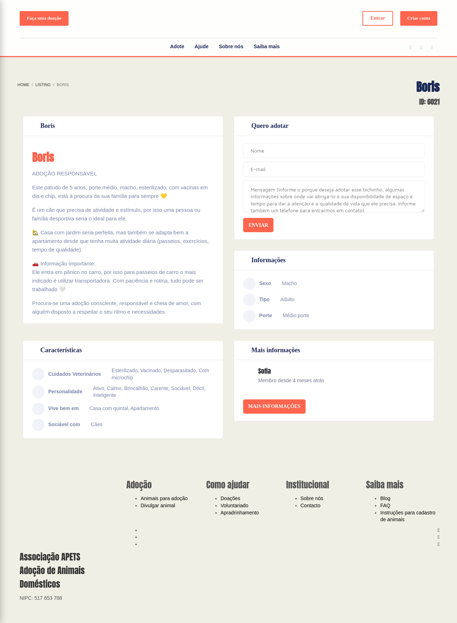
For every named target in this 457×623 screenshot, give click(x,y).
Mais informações (274, 406)
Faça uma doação (44, 18)
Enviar (258, 225)
